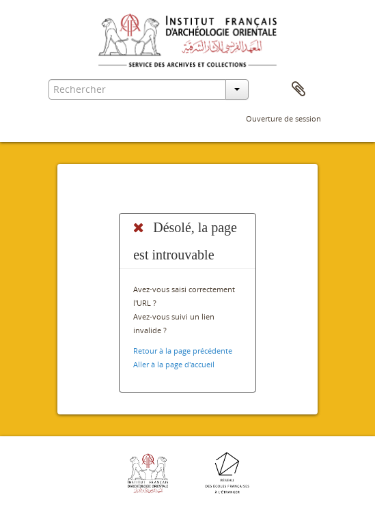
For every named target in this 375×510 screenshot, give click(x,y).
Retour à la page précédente (182, 350)
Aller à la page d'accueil (173, 364)
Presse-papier (298, 89)
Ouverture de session (283, 118)
